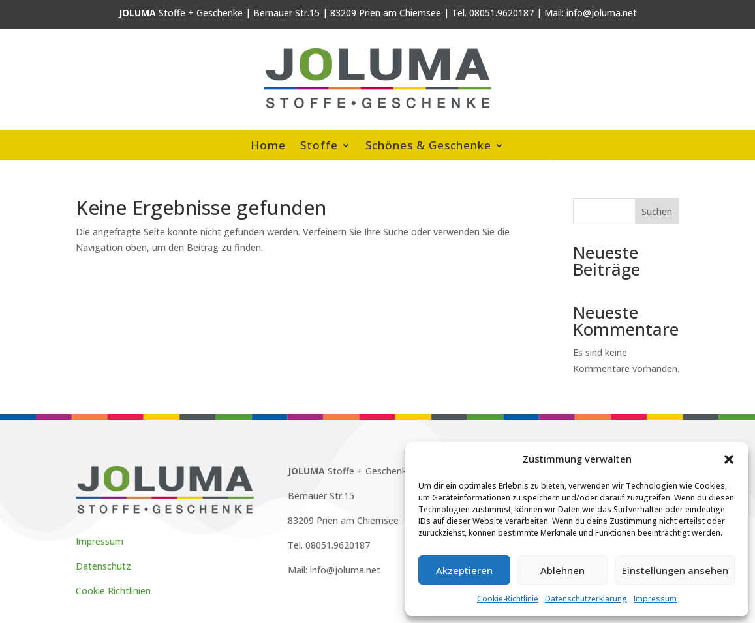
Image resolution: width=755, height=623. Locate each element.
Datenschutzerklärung (586, 598)
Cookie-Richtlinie (507, 598)
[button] (728, 459)
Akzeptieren (464, 570)
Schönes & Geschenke (428, 146)
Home (268, 146)
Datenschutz (103, 566)
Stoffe (319, 146)
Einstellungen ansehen (675, 570)
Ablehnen (562, 570)
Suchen (656, 211)
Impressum (655, 598)
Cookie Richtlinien (113, 591)
